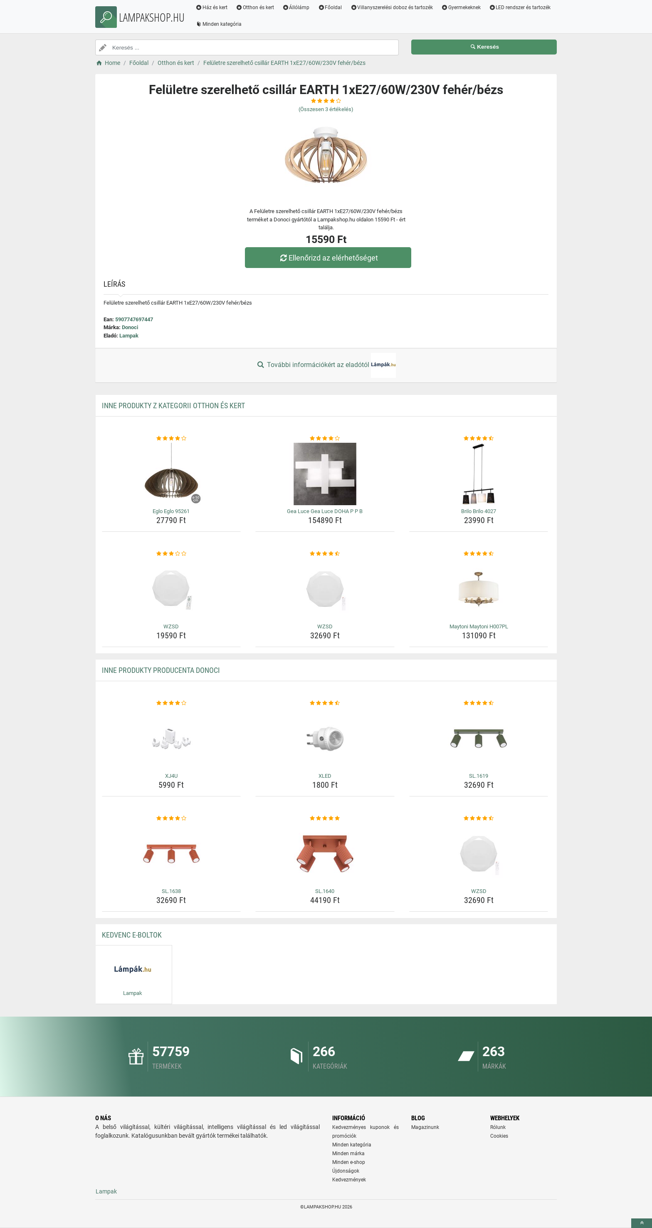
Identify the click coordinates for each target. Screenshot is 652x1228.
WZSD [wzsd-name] (171, 626)
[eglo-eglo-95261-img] (171, 474)
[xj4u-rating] (171, 703)
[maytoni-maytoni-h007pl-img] (479, 589)
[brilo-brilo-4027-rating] (479, 438)
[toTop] (641, 1223)
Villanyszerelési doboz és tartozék (391, 7)
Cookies (499, 1136)
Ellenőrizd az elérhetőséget (328, 257)
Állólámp (296, 7)
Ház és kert (211, 7)
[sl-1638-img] (171, 854)
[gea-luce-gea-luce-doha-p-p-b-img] (325, 474)
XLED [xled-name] (325, 776)
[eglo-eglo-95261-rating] (171, 438)
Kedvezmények (349, 1180)
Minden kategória (218, 24)
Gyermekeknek (461, 7)
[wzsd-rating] (171, 554)
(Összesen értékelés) (326, 109)
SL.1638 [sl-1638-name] (171, 891)
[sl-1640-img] (325, 854)
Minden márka (348, 1153)
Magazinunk (425, 1127)
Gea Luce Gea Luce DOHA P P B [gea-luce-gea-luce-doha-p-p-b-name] (325, 511)
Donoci (130, 327)
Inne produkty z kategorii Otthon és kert (173, 405)
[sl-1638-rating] (171, 818)
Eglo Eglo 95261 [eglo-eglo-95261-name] (171, 511)
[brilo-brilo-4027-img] (479, 474)
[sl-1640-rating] (325, 818)
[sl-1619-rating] (479, 703)
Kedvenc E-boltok (132, 934)
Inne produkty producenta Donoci (161, 670)
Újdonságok (345, 1171)
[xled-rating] (325, 703)
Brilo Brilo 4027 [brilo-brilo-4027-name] (478, 511)
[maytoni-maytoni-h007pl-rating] (479, 554)
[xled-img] (325, 738)
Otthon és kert (255, 7)
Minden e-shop (348, 1162)
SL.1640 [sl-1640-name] (324, 891)
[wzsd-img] (171, 589)
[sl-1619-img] (479, 738)
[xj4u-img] (171, 738)
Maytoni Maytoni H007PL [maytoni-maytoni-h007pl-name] (478, 626)
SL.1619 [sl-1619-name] (478, 776)
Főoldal (330, 7)
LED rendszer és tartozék (520, 7)
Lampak (128, 335)
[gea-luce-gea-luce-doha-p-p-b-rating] (325, 438)
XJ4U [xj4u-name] (171, 776)
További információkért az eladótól (326, 365)
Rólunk (498, 1127)
